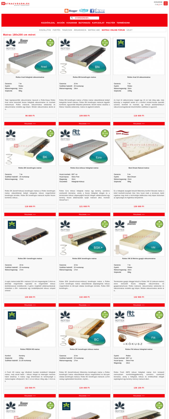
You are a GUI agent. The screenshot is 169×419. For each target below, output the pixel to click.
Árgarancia (80, 30)
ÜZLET (129, 30)
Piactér (110, 23)
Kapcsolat (98, 23)
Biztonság (84, 23)
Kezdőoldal (48, 23)
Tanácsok (67, 30)
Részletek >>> (30, 124)
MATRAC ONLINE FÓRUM (113, 30)
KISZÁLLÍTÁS (45, 30)
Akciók (61, 23)
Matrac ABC (94, 30)
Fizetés (56, 30)
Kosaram (71, 23)
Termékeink (123, 23)
